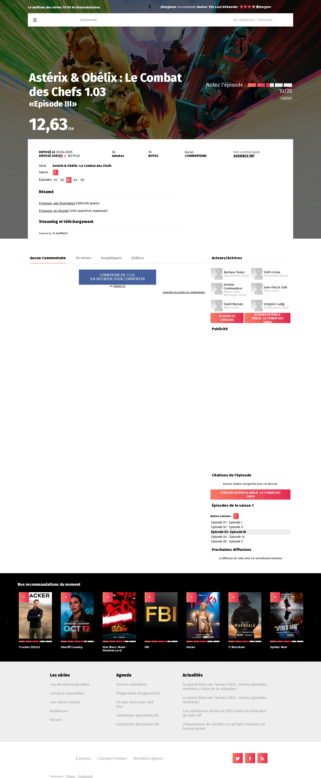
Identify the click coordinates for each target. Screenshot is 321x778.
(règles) (286, 98)
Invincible (204, 7)
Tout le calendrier (131, 684)
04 (75, 180)
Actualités (193, 675)
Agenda (123, 675)
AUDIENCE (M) (243, 156)
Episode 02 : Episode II (227, 527)
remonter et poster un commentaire (184, 292)
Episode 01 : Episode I (226, 522)
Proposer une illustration (57, 203)
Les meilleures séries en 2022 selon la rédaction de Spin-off (224, 713)
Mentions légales (148, 758)
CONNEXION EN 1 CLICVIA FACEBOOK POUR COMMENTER (117, 277)
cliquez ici (119, 286)
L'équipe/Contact (112, 758)
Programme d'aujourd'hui (138, 693)
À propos (83, 758)
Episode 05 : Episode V (227, 541)
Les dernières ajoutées (69, 684)
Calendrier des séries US (137, 715)
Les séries (60, 675)
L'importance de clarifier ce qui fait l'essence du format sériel (224, 726)
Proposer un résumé (54, 211)
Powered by (53, 233)
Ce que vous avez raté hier (135, 704)
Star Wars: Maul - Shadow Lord (119, 646)
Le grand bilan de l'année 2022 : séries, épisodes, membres (225, 699)
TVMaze (70, 776)
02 (62, 180)
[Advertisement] (241, 215)
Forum (55, 719)
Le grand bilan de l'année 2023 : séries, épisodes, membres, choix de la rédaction (225, 686)
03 (69, 180)
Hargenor (169, 7)
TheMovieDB (85, 776)
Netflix (74, 156)
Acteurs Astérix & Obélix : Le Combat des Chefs (267, 318)
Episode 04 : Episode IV (228, 537)
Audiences (59, 711)
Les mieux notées (65, 702)
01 (55, 180)
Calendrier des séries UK (137, 724)
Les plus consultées (67, 693)
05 (82, 180)
